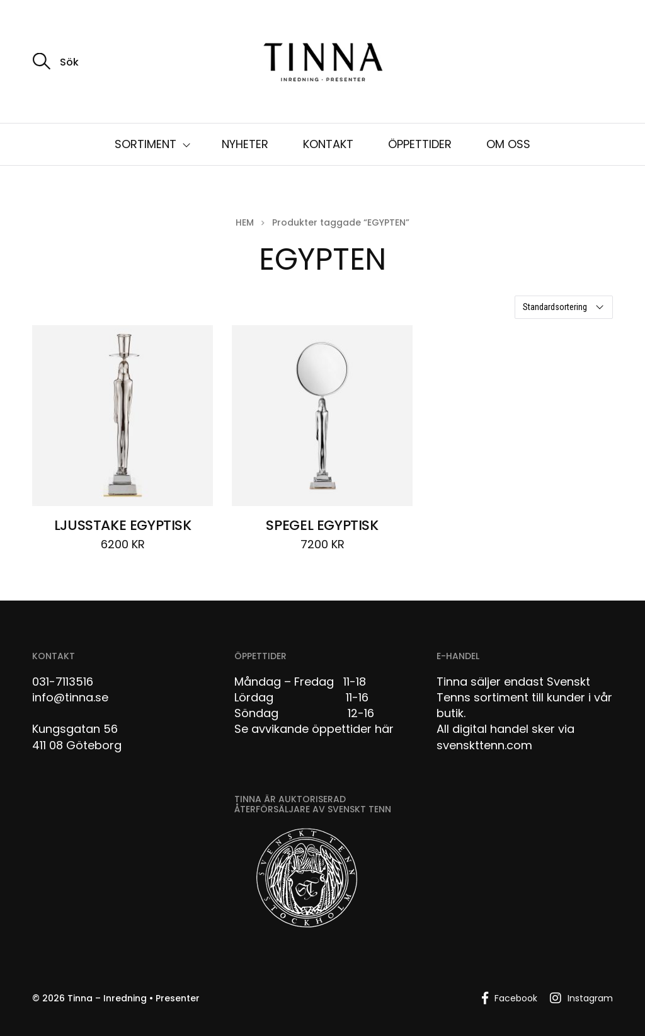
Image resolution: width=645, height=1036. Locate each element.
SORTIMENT (145, 144)
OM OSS (508, 144)
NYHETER (245, 144)
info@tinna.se (70, 697)
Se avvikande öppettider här (314, 729)
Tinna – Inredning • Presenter (133, 998)
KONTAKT (328, 144)
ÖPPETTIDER (420, 144)
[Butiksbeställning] (564, 307)
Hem (245, 222)
